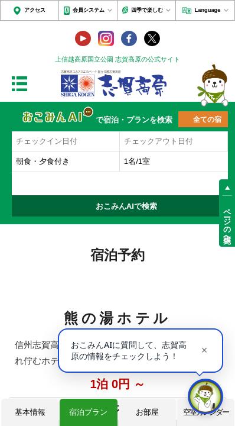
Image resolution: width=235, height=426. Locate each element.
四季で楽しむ (147, 10)
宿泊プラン (88, 412)
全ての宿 (207, 119)
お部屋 (147, 412)
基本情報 (30, 412)
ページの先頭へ (227, 222)
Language (208, 10)
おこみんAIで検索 (126, 206)
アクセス (34, 10)
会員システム (89, 10)
